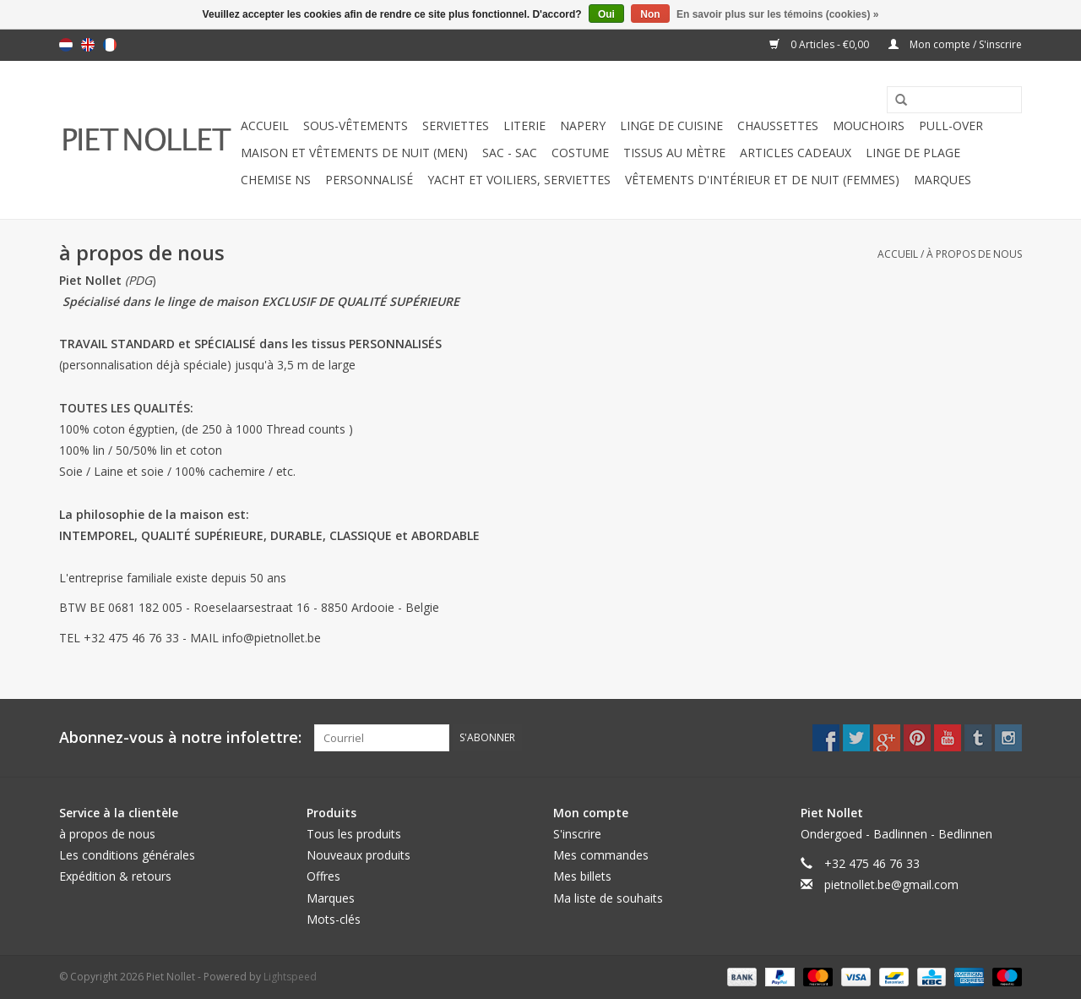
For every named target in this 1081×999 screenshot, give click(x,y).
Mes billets (582, 876)
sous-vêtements (355, 125)
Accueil (265, 125)
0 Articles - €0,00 (820, 44)
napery (583, 125)
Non (650, 14)
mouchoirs (868, 125)
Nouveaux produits (358, 855)
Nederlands (66, 45)
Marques (942, 180)
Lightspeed (290, 976)
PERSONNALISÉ (369, 180)
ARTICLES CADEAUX (795, 153)
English (88, 45)
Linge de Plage (913, 153)
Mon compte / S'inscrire (955, 44)
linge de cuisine (671, 125)
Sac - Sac (509, 153)
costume (580, 153)
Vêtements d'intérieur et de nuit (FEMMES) (762, 180)
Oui (606, 14)
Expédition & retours (115, 876)
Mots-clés (334, 919)
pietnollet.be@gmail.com (891, 884)
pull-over (951, 125)
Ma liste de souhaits (608, 898)
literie (524, 125)
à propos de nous (974, 254)
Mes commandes (601, 855)
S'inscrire (577, 834)
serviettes (455, 125)
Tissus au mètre (674, 153)
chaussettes (777, 125)
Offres (323, 876)
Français (110, 45)
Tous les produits (354, 834)
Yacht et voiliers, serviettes (519, 180)
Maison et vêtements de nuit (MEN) (354, 153)
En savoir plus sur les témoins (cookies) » (777, 14)
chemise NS (276, 180)
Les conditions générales (127, 855)
